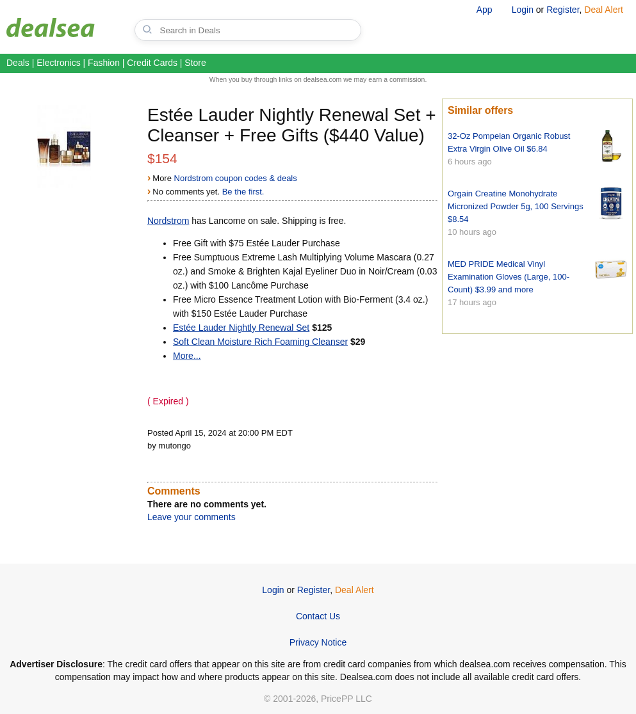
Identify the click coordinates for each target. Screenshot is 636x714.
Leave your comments (191, 517)
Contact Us (318, 616)
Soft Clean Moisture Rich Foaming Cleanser (260, 342)
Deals (17, 63)
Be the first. (243, 191)
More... (187, 356)
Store (195, 63)
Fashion (104, 63)
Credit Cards (152, 63)
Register (562, 9)
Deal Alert (603, 9)
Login (523, 9)
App (485, 9)
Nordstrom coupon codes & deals (235, 178)
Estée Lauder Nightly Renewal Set (241, 327)
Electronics (58, 63)
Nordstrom (168, 221)
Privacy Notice (318, 642)
